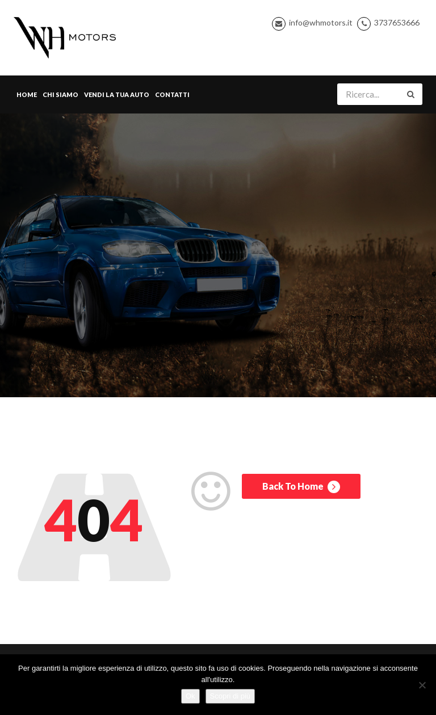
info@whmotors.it (321, 22)
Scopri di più (230, 696)
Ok (190, 696)
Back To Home (301, 487)
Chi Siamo (60, 94)
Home (26, 94)
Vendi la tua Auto (116, 94)
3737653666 (397, 22)
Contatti (172, 94)
